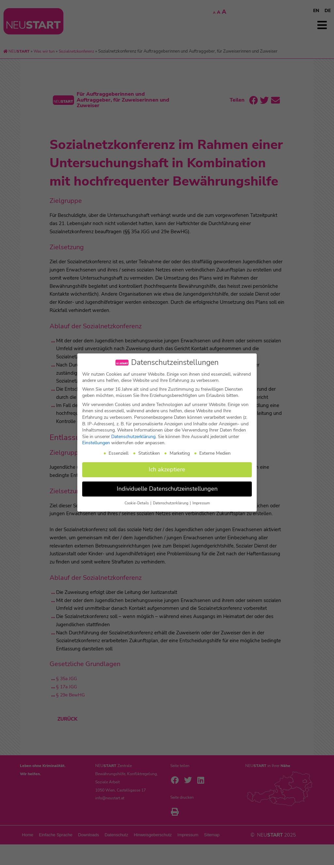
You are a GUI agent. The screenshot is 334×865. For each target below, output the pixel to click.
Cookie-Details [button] (137, 503)
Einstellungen (96, 443)
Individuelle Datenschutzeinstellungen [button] (167, 489)
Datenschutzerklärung (133, 436)
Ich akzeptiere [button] (167, 469)
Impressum (201, 503)
